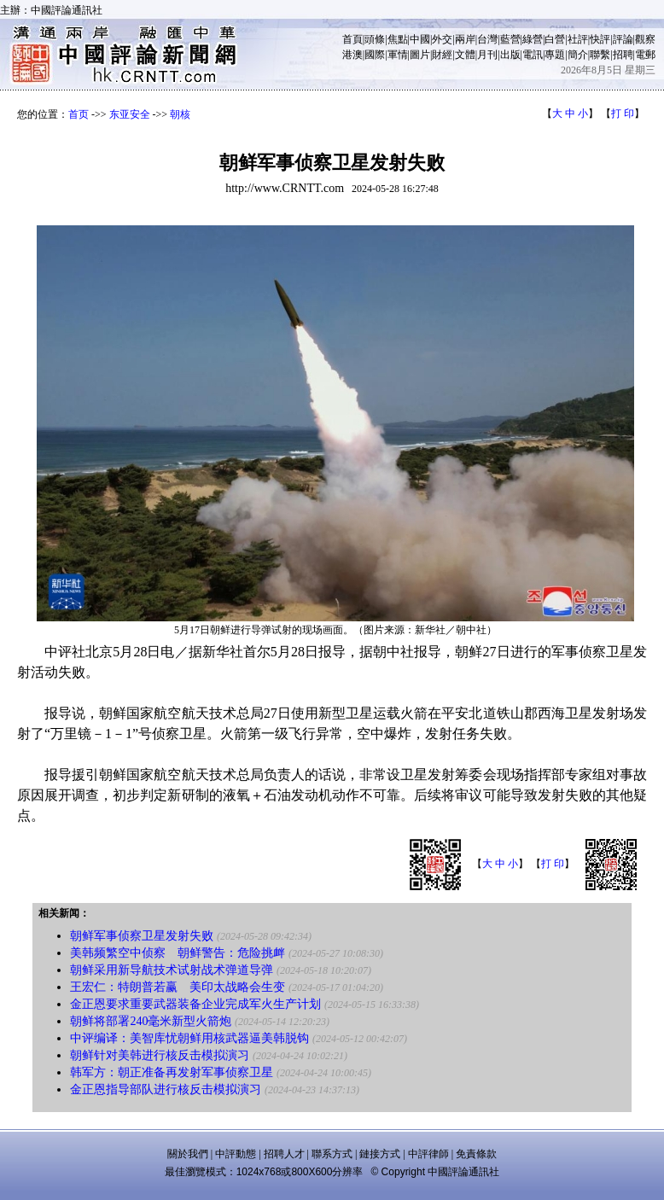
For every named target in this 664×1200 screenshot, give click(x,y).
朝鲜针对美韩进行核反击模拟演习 (159, 1055)
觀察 (645, 39)
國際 (374, 55)
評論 (623, 39)
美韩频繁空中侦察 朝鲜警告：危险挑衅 (177, 953)
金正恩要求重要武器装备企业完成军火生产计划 (195, 1004)
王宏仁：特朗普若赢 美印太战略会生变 (177, 987)
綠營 (532, 39)
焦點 (397, 39)
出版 (510, 55)
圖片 (420, 55)
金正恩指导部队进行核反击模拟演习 (165, 1089)
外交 (442, 39)
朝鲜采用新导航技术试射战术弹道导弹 (171, 970)
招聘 (623, 55)
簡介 (578, 55)
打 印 (622, 113)
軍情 (397, 55)
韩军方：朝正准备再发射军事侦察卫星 (171, 1072)
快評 (600, 39)
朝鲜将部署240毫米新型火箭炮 (150, 1021)
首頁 (352, 39)
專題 (555, 55)
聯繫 (600, 55)
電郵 (645, 55)
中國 (420, 39)
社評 (578, 39)
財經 (442, 55)
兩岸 (465, 39)
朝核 (180, 114)
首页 (78, 114)
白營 (555, 39)
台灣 (487, 39)
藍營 (510, 39)
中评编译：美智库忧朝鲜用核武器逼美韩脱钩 (189, 1038)
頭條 (374, 39)
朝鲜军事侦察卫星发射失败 (141, 935)
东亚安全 (129, 114)
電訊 (532, 55)
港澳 (352, 55)
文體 (465, 55)
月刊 (487, 55)
